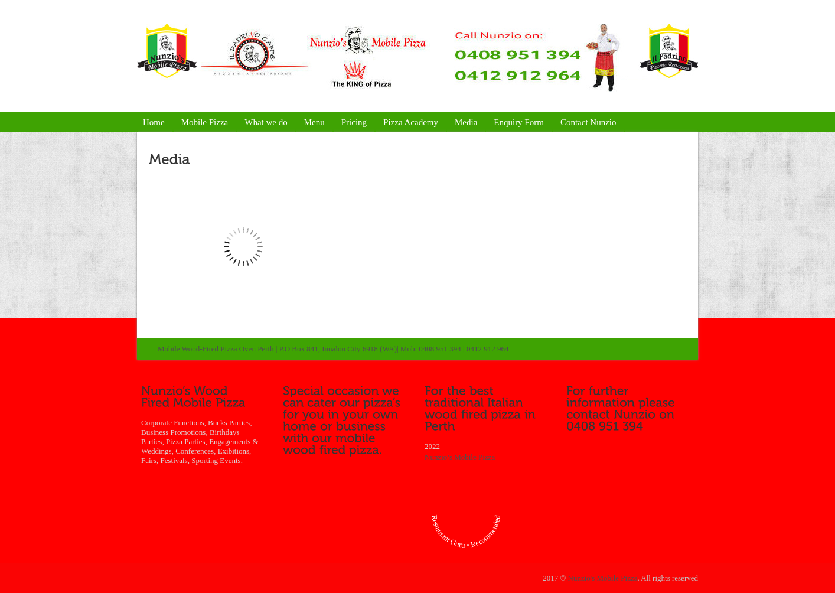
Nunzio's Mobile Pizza (603, 578)
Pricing (354, 122)
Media (466, 122)
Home (154, 122)
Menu (314, 122)
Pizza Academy (410, 122)
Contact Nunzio (588, 122)
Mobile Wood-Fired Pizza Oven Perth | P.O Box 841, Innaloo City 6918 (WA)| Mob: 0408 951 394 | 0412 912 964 (333, 348)
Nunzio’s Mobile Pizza (460, 456)
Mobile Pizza (205, 122)
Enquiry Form (519, 122)
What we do (265, 122)
